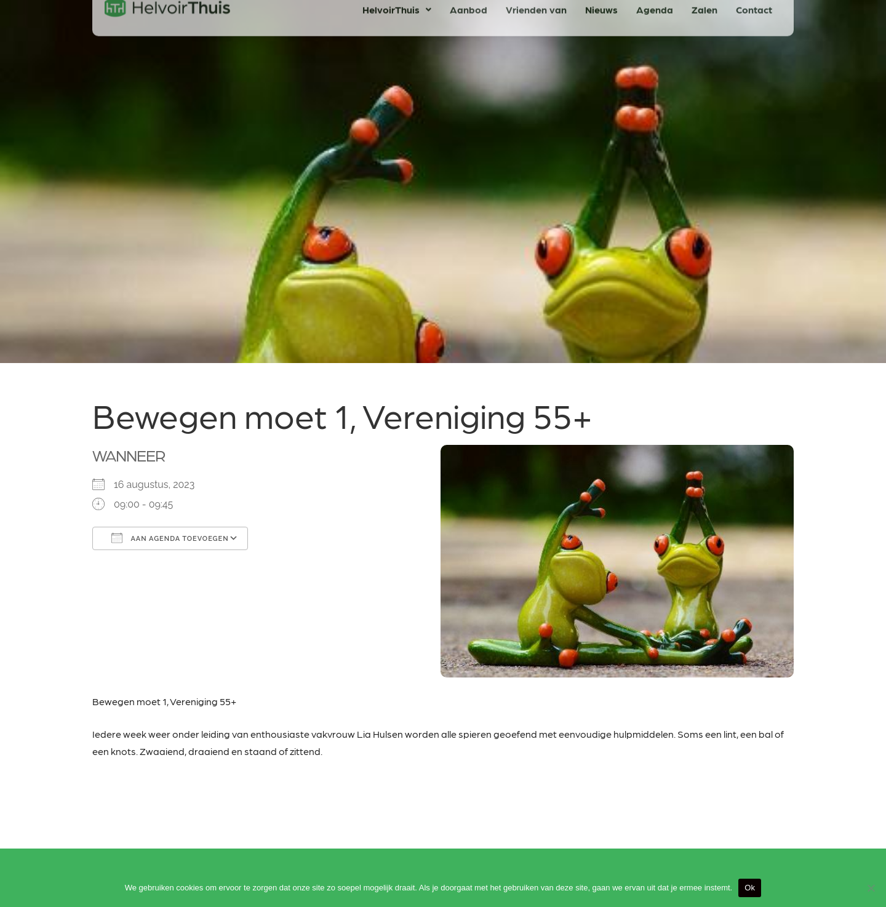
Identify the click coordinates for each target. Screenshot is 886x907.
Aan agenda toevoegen (170, 537)
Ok (749, 887)
